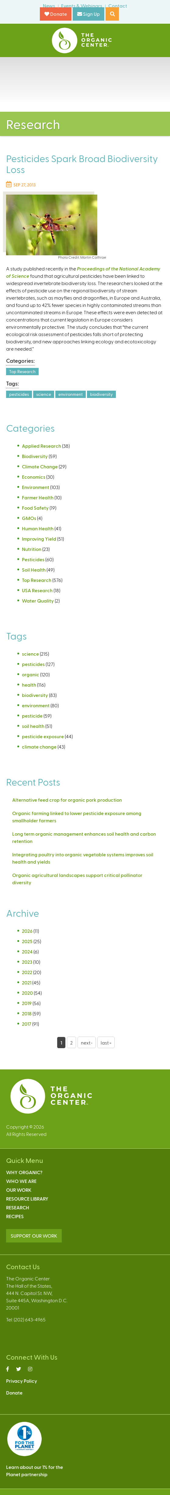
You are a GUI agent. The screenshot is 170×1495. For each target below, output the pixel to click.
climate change (39, 746)
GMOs (29, 518)
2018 (27, 1013)
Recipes (15, 1216)
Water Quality (38, 600)
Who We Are (21, 1181)
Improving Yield (39, 539)
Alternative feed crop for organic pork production (67, 800)
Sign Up (88, 14)
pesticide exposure (43, 736)
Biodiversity (35, 456)
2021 (26, 982)
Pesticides (33, 559)
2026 (27, 931)
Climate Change (40, 466)
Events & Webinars (81, 5)
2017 (26, 1024)
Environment (35, 487)
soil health (33, 726)
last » (106, 1042)
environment (70, 394)
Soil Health (34, 570)
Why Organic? (24, 1172)
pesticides (19, 394)
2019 (27, 1003)
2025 (27, 941)
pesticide (32, 716)
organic (30, 674)
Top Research (22, 371)
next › (86, 1042)
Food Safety (35, 508)
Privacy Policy (21, 1381)
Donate (55, 14)
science (43, 394)
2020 (27, 993)
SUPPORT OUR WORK (34, 1235)
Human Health (38, 528)
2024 (27, 951)
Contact (117, 5)
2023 (27, 962)
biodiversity (101, 394)
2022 (27, 972)
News (49, 5)
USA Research (37, 590)
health (29, 685)
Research (17, 1207)
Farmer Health (38, 497)
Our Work (18, 1190)
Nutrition (31, 549)
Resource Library (27, 1198)
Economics (33, 477)
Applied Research (41, 446)
